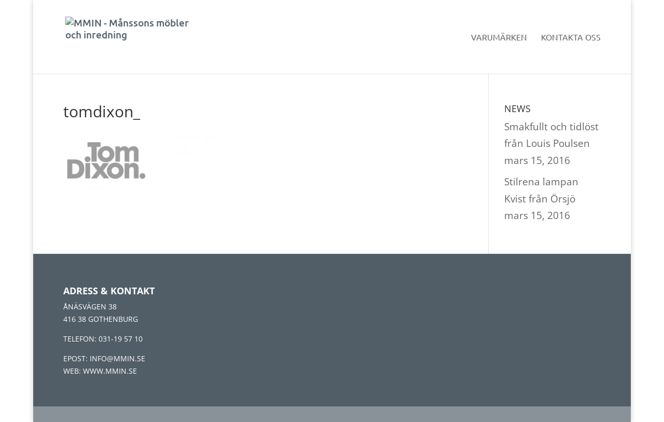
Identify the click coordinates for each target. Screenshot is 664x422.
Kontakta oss (571, 37)
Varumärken (499, 37)
